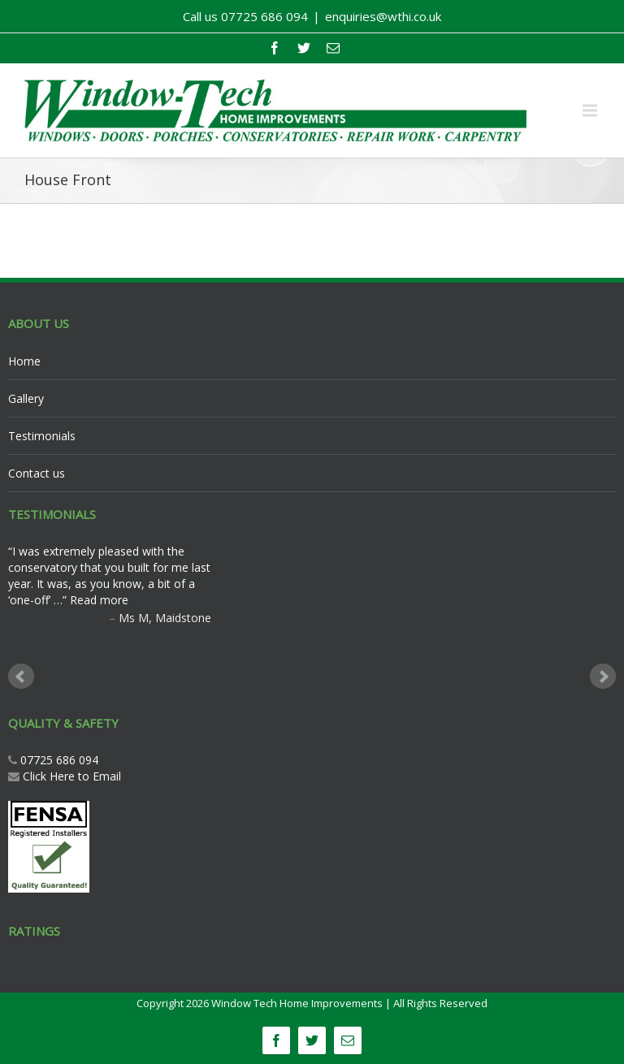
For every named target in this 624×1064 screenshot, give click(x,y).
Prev (21, 677)
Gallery (26, 398)
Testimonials (42, 435)
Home (24, 361)
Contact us (36, 473)
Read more (99, 600)
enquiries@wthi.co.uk (383, 16)
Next (603, 677)
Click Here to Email (72, 776)
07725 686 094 (57, 760)
